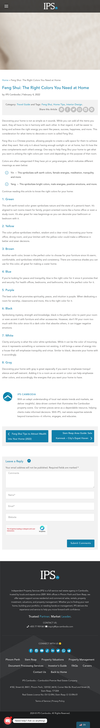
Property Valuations (53, 659)
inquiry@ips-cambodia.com (59, 626)
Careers (87, 666)
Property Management (81, 659)
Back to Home (59, 672)
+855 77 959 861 (36, 626)
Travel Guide (23, 104)
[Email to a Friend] (79, 109)
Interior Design (74, 104)
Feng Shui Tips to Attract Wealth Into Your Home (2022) (27, 436)
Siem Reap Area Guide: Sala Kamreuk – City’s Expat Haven (74, 436)
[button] (6, 6)
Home (5, 80)
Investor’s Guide (57, 666)
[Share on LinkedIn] (85, 109)
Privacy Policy (58, 701)
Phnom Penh (66, 594)
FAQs (75, 666)
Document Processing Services (25, 666)
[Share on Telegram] (91, 109)
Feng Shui (47, 104)
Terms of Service (42, 701)
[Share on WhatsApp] (61, 109)
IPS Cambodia (29, 680)
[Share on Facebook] (67, 109)
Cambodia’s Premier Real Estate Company (57, 680)
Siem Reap (81, 594)
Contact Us (39, 672)
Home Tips (59, 104)
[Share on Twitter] (73, 109)
